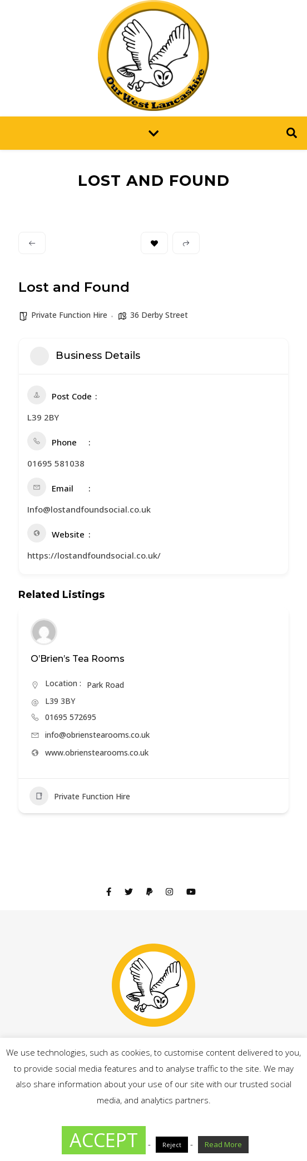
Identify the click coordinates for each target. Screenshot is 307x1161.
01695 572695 (70, 717)
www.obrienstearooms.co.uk (96, 752)
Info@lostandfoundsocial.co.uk (89, 509)
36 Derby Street (159, 315)
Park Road (105, 685)
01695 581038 (56, 463)
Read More (223, 1144)
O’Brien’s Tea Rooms (78, 658)
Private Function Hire (69, 315)
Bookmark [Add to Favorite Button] (154, 243)
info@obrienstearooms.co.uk (97, 734)
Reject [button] (171, 1144)
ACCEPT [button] (104, 1140)
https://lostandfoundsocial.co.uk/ (94, 555)
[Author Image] (44, 631)
